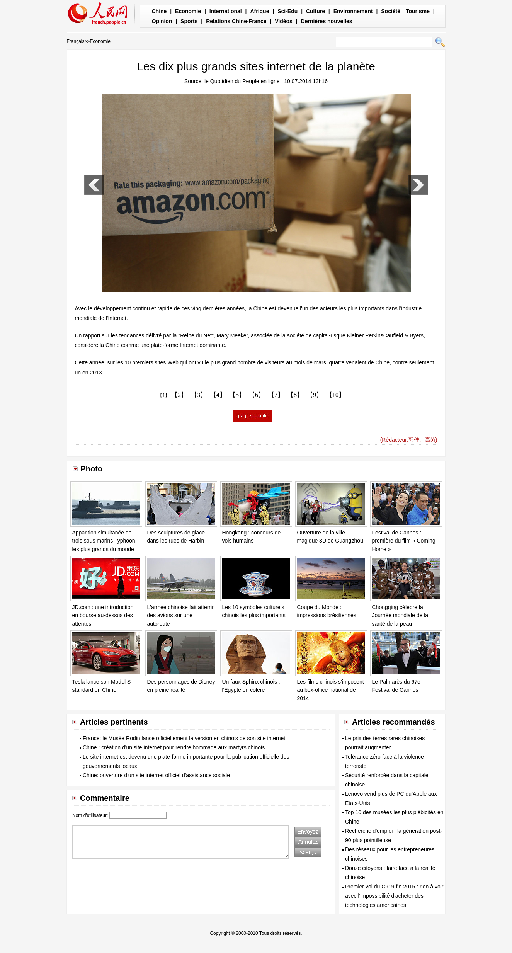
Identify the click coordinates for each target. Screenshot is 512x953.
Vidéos (284, 21)
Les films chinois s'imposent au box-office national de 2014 (330, 690)
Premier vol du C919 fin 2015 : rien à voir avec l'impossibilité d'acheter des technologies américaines (394, 895)
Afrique (259, 11)
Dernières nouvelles (326, 21)
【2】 (179, 394)
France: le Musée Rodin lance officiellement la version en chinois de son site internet (184, 738)
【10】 (335, 394)
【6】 (256, 394)
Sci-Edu (287, 11)
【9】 (314, 394)
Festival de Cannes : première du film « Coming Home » (403, 540)
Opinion (162, 21)
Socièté (390, 11)
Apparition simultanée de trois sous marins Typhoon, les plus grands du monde (104, 540)
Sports (188, 21)
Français (76, 41)
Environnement (353, 11)
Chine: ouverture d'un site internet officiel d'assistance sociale (156, 775)
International (225, 11)
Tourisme (418, 11)
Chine (159, 11)
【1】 (164, 395)
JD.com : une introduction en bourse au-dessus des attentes (103, 615)
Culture (315, 11)
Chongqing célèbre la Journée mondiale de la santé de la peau (400, 615)
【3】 (198, 394)
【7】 (276, 394)
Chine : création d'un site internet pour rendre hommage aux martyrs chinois (174, 747)
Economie (188, 11)
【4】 (218, 394)
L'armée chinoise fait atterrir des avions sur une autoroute (180, 615)
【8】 (295, 394)
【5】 (237, 394)
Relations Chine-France (236, 21)
